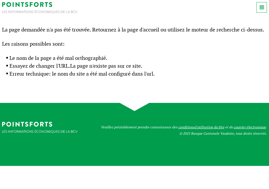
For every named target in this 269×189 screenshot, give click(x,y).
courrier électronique (250, 127)
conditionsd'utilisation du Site (201, 127)
